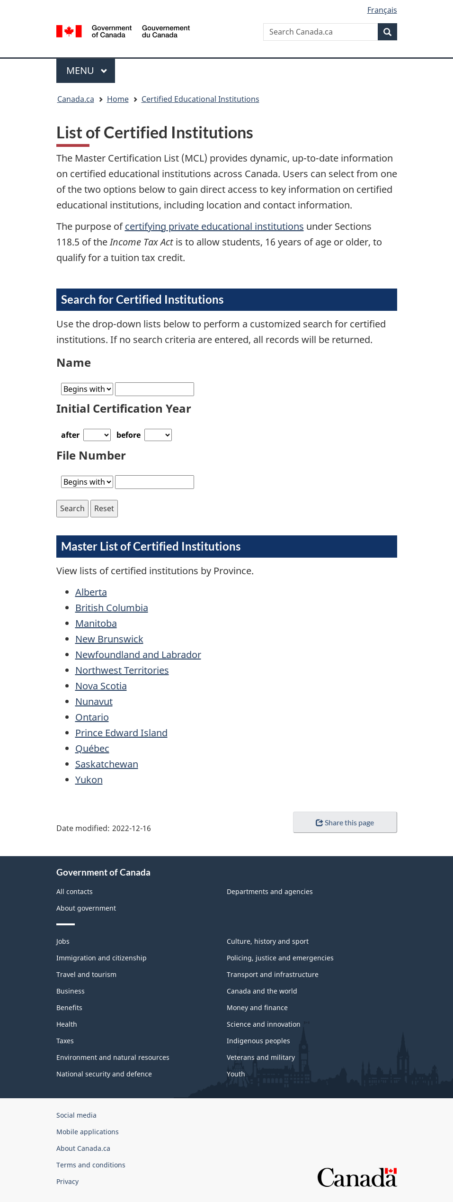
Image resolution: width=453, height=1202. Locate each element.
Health (66, 1024)
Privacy (67, 1181)
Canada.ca (75, 99)
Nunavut (94, 701)
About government (86, 908)
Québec (92, 748)
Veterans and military (261, 1057)
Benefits (69, 1007)
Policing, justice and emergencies (280, 957)
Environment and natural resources (112, 1057)
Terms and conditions (90, 1164)
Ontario (92, 717)
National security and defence (104, 1073)
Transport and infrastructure (273, 974)
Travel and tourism (86, 974)
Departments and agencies (270, 891)
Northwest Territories (122, 670)
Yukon (89, 779)
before (128, 435)
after (70, 435)
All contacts (74, 891)
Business (70, 990)
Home (118, 99)
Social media (76, 1115)
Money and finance (257, 1007)
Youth (236, 1073)
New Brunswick (109, 639)
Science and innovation (264, 1024)
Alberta (91, 592)
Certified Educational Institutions (200, 99)
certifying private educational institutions (214, 226)
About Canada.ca (83, 1148)
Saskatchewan (106, 764)
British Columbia (111, 607)
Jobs (63, 941)
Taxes (65, 1040)
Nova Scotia (101, 685)
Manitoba (96, 623)
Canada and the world (262, 990)
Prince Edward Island (121, 732)
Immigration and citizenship (101, 957)
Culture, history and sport (268, 941)
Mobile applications (87, 1131)
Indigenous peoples (258, 1040)
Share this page (345, 822)
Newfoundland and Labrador (138, 654)
